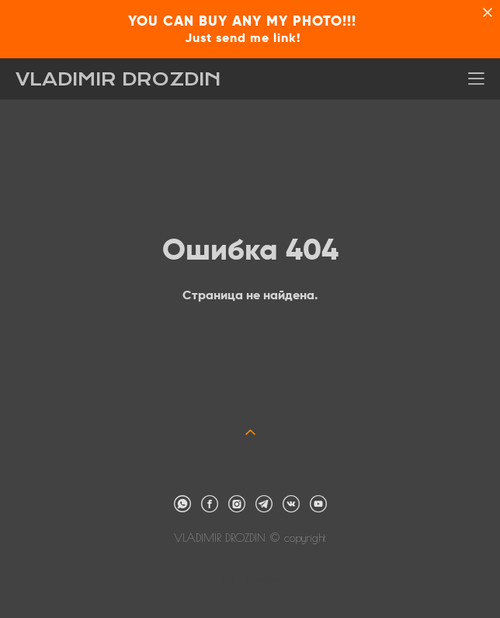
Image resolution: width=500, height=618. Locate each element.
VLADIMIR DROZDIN (118, 79)
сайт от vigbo (250, 581)
